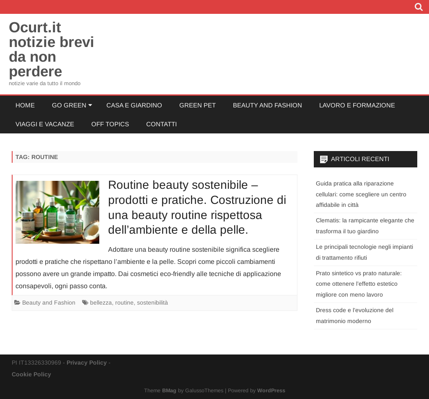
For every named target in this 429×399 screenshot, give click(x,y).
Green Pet (197, 105)
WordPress (271, 391)
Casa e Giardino (134, 105)
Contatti (161, 124)
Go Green (69, 105)
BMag (169, 391)
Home (25, 105)
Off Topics (110, 124)
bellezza (101, 302)
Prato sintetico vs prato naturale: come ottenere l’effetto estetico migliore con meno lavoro (359, 284)
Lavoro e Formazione (357, 105)
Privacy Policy (87, 362)
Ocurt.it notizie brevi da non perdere (51, 49)
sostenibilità (152, 302)
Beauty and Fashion (267, 105)
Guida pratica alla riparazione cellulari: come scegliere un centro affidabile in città (361, 194)
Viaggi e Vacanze (45, 124)
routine (124, 302)
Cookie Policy (31, 374)
